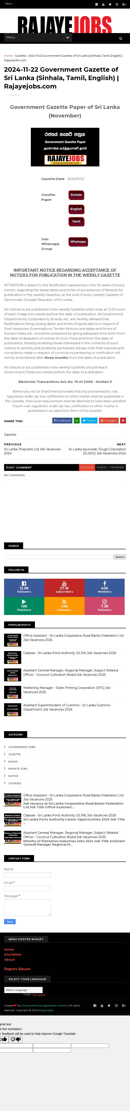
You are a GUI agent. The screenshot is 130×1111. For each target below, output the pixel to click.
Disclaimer (12, 957)
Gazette (21, 57)
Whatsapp (78, 244)
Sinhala (76, 197)
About (9, 963)
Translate (34, 998)
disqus (100, 470)
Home (8, 57)
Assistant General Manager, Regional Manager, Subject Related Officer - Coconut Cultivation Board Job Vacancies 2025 (71, 675)
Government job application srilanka (44, 1008)
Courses (15, 786)
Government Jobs (22, 749)
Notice (14, 779)
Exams (13, 764)
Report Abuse (17, 972)
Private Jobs (18, 771)
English (76, 212)
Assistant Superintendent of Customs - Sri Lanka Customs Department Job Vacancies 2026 (67, 710)
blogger (85, 470)
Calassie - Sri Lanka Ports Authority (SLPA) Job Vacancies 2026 (70, 656)
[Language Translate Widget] (23, 993)
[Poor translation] (15, 1042)
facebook (117, 470)
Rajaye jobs (35, 1013)
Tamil (76, 224)
